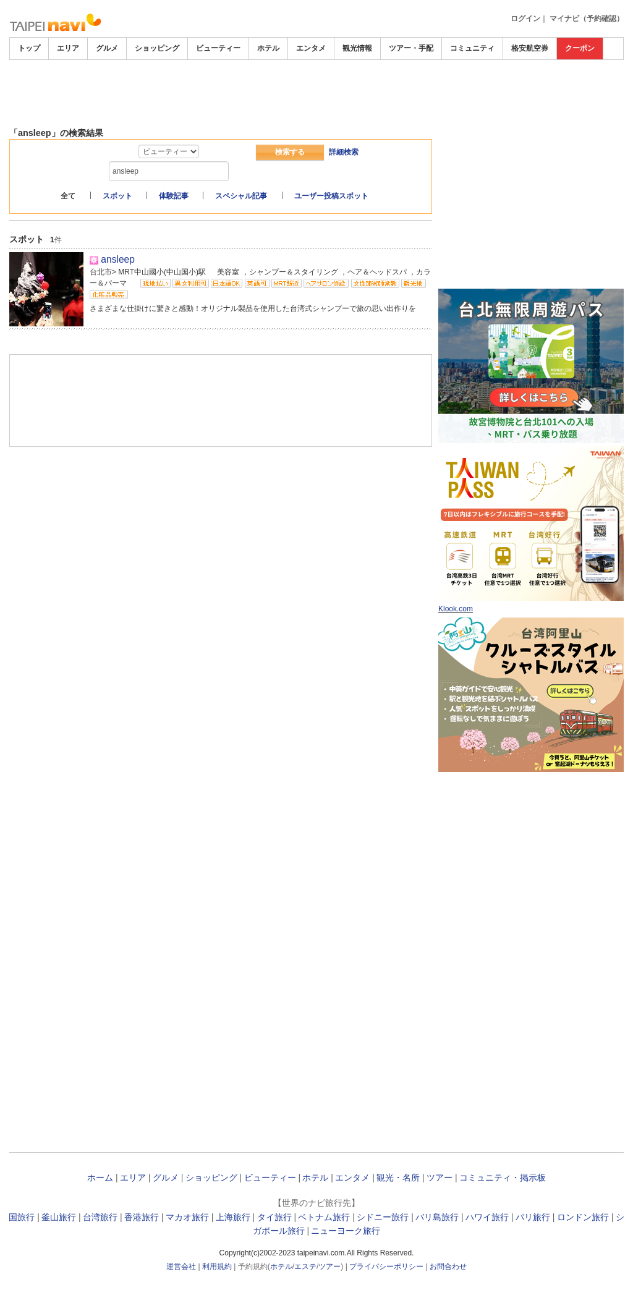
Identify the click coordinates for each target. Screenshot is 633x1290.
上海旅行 (233, 1217)
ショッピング (157, 48)
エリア (68, 48)
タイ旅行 (274, 1217)
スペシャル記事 (241, 196)
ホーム (100, 1177)
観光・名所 (398, 1177)
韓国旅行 (17, 1217)
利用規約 (217, 1266)
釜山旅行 (58, 1217)
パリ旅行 (533, 1217)
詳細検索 (344, 152)
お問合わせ (448, 1266)
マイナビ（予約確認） (587, 18)
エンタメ (311, 48)
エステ (305, 1266)
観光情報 (357, 48)
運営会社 (181, 1266)
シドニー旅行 (383, 1217)
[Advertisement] (316, 94)
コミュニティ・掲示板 (502, 1177)
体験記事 (174, 196)
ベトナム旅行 (324, 1217)
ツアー (439, 1177)
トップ (29, 48)
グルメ (107, 48)
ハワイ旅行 (487, 1217)
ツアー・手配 (411, 48)
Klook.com (455, 609)
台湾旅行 (100, 1217)
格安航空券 (529, 48)
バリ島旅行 (437, 1217)
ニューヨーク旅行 (345, 1231)
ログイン (525, 18)
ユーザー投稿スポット (331, 196)
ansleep (118, 259)
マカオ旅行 (187, 1217)
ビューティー (218, 48)
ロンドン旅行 (583, 1217)
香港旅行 (141, 1217)
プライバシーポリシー (386, 1266)
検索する (290, 152)
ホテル (268, 48)
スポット (117, 196)
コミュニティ (472, 48)
